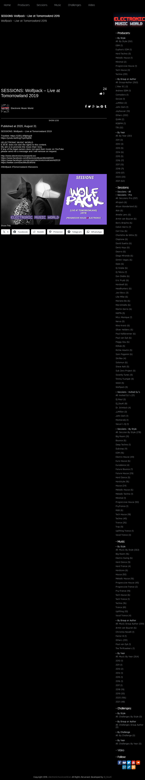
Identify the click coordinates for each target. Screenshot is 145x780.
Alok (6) (119, 210)
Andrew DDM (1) (123, 90)
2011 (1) (119, 664)
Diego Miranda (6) (124, 255)
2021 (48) (120, 701)
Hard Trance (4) (123, 566)
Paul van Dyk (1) (123, 644)
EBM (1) (119, 45)
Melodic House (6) (124, 489)
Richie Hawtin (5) (124, 350)
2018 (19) (120, 689)
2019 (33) (120, 693)
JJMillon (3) (121, 411)
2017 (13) (120, 164)
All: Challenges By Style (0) (129, 716)
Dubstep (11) (121, 448)
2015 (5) (119, 156)
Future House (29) (124, 473)
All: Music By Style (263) (127, 549)
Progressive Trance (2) (127, 586)
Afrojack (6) (121, 202)
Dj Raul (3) (121, 399)
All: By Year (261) (124, 135)
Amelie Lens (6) (123, 214)
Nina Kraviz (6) (123, 325)
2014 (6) (120, 152)
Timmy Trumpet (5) (125, 379)
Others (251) (121, 640)
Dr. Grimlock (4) (123, 407)
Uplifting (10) (122, 611)
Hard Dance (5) (123, 477)
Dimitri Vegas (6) (124, 259)
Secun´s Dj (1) (122, 424)
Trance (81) (121, 607)
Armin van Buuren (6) (126, 218)
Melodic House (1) (124, 57)
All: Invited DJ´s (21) (125, 395)
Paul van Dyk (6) (124, 337)
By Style (121, 38)
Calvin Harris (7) (123, 227)
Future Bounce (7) (124, 469)
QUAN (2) (120, 119)
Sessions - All (124, 191)
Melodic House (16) (125, 578)
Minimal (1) (121, 498)
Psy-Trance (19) (123, 590)
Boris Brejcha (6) (124, 222)
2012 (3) (119, 144)
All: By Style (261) (124, 41)
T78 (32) (119, 127)
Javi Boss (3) (122, 292)
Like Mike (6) (122, 296)
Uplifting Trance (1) (125, 530)
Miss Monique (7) (124, 317)
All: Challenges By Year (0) (128, 743)
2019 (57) (120, 172)
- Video (120, 750)
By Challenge (123, 732)
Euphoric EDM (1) (124, 49)
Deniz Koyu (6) (123, 247)
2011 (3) (119, 139)
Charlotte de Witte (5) (126, 235)
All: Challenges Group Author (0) (129, 726)
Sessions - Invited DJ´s (128, 392)
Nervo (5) (120, 321)
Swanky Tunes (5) (124, 374)
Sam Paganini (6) (124, 354)
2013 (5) (119, 148)
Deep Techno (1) (123, 444)
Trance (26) (121, 522)
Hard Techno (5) (123, 53)
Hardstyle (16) (122, 481)
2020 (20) (120, 176)
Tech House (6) (123, 595)
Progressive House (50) (127, 502)
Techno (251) (121, 74)
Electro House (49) (125, 457)
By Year (121, 132)
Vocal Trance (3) (123, 535)
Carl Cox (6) (121, 231)
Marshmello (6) (123, 305)
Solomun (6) (122, 362)
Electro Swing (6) (124, 558)
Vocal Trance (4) (123, 615)
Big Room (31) (122, 436)
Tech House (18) (123, 514)
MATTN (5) (120, 313)
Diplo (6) (120, 264)
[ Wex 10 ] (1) (122, 86)
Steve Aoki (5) (122, 366)
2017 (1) (119, 685)
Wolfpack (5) (122, 387)
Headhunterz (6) (124, 288)
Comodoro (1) (122, 94)
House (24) (121, 485)
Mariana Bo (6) (123, 300)
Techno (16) (121, 603)
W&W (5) (120, 383)
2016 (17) (120, 160)
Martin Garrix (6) (124, 309)
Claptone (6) (122, 239)
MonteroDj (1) (122, 420)
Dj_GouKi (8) (121, 403)
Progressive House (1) (126, 66)
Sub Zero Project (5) (125, 370)
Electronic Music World (22, 108)
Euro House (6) (123, 461)
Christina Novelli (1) (125, 632)
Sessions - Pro (124, 195)
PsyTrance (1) (122, 506)
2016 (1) (119, 681)
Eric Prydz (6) (122, 280)
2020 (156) (121, 697)
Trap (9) (119, 526)
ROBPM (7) (121, 123)
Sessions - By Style (126, 429)
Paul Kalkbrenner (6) (126, 333)
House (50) (121, 574)
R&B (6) (119, 510)
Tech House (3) (123, 70)
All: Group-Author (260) (127, 82)
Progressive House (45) (127, 582)
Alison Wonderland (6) (126, 206)
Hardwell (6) (122, 284)
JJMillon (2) (121, 103)
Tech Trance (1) (123, 599)
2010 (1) (119, 660)
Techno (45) (121, 518)
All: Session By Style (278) (128, 432)
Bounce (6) (121, 440)
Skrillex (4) (121, 358)
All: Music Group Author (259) (130, 623)
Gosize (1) (120, 98)
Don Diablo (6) (122, 276)
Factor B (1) (121, 636)
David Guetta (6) (124, 243)
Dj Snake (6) (122, 268)
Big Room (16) (122, 554)
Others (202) (122, 115)
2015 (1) (119, 677)
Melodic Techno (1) (124, 493)
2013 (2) (119, 669)
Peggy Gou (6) (122, 342)
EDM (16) (120, 452)
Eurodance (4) (122, 465)
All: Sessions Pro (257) (126, 198)
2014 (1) (119, 673)
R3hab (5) (120, 346)
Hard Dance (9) (123, 562)
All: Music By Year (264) (127, 656)
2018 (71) (120, 168)
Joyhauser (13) (123, 111)
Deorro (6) (121, 251)
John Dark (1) (122, 107)
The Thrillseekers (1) (125, 648)
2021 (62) (120, 181)
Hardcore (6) (122, 570)
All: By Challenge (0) (125, 735)
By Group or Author (126, 79)
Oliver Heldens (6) (124, 329)
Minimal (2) (121, 61)
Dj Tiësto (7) (121, 272)
